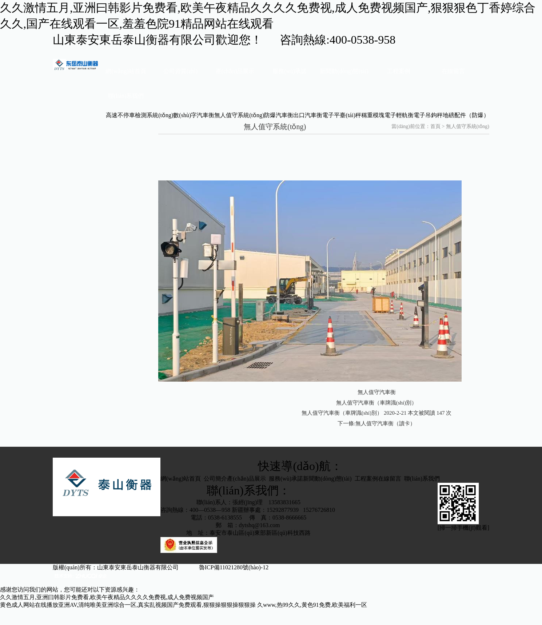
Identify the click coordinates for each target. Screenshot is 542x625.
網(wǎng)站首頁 (125, 71)
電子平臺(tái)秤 (341, 115)
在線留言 (453, 71)
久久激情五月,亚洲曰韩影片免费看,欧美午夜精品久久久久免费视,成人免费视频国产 (107, 597)
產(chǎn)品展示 (235, 71)
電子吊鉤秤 (428, 115)
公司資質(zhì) (180, 71)
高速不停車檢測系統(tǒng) (139, 115)
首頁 (435, 126)
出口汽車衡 (307, 115)
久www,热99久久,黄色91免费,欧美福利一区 (312, 605)
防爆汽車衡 (278, 115)
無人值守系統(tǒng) (239, 115)
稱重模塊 (372, 115)
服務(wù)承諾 (289, 71)
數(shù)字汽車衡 (193, 115)
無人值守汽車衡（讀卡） (385, 423)
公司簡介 (215, 478)
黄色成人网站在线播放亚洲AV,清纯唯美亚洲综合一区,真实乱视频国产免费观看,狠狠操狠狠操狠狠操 (128, 605)
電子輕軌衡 (399, 115)
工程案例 (398, 71)
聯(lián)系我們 (126, 96)
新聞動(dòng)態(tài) (344, 71)
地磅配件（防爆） (466, 115)
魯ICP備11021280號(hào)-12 (244, 567)
